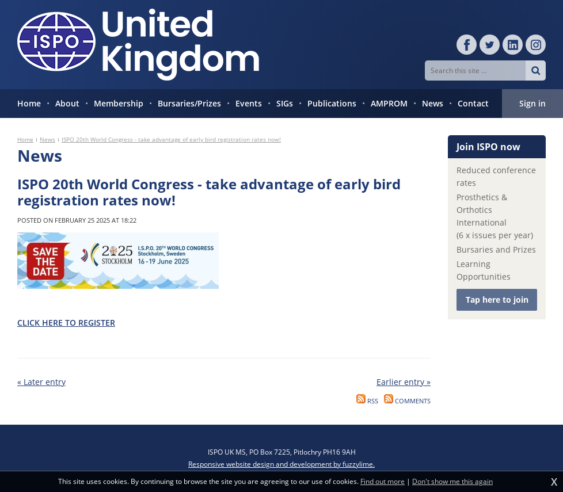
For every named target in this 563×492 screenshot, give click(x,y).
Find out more (382, 481)
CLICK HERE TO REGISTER (66, 322)
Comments (407, 401)
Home (25, 139)
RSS (367, 401)
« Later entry (41, 381)
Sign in (532, 103)
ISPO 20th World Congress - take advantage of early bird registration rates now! (171, 139)
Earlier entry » (403, 381)
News (47, 139)
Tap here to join (497, 299)
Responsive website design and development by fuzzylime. (281, 464)
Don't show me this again (452, 481)
